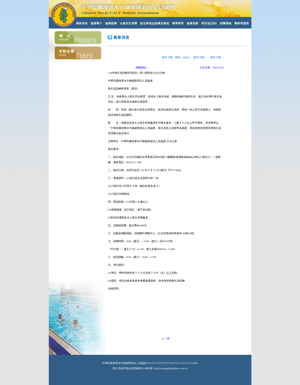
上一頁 (166, 338)
